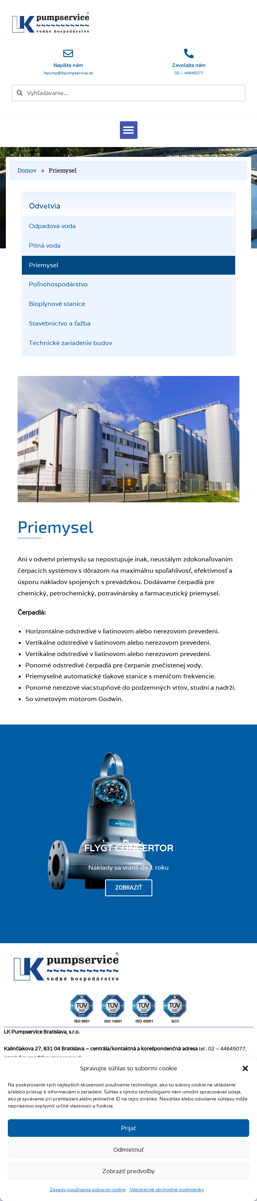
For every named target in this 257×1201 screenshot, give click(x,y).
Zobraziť (128, 887)
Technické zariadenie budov (70, 343)
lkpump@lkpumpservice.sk (68, 73)
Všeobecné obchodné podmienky (167, 1189)
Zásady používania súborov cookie (88, 1189)
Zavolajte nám (188, 65)
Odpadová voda (52, 226)
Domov (27, 170)
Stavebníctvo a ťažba (60, 323)
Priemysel (43, 265)
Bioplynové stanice (57, 304)
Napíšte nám (68, 65)
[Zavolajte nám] (189, 53)
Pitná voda (45, 245)
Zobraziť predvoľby (128, 1171)
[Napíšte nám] (68, 53)
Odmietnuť (128, 1149)
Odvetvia (45, 205)
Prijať (128, 1128)
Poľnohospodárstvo (58, 284)
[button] (245, 1068)
